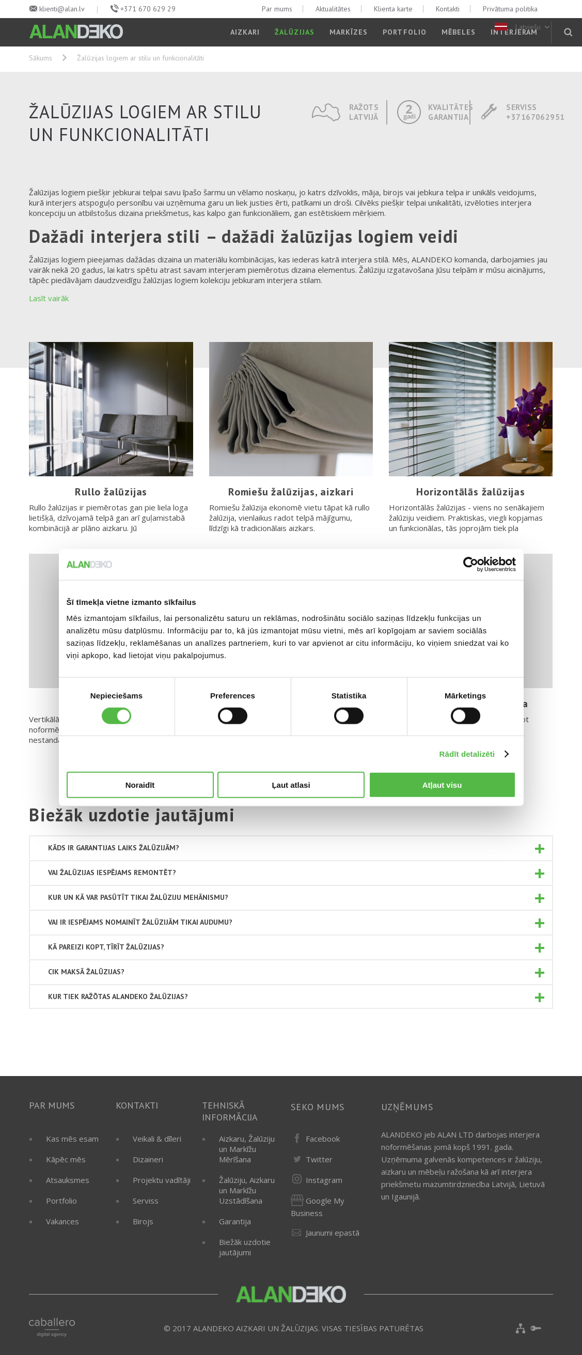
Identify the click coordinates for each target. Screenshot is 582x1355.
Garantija (235, 1221)
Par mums (277, 8)
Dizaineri (148, 1159)
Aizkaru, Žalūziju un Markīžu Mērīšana (247, 1148)
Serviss (146, 1200)
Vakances (62, 1221)
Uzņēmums (407, 1107)
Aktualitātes (333, 8)
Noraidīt (140, 785)
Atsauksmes (67, 1180)
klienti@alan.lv (62, 8)
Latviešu (523, 27)
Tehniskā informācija (230, 1111)
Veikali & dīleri (157, 1138)
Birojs (143, 1221)
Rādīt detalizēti (467, 753)
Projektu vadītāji (162, 1180)
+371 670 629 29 (148, 8)
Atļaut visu (442, 785)
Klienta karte (393, 8)
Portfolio (61, 1200)
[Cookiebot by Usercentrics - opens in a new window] (471, 564)
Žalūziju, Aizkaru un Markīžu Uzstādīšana (247, 1190)
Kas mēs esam (72, 1138)
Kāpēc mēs (66, 1159)
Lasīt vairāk (49, 298)
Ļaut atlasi (291, 785)
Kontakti (448, 8)
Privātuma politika (510, 8)
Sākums (40, 58)
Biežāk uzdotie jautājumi (245, 1247)
